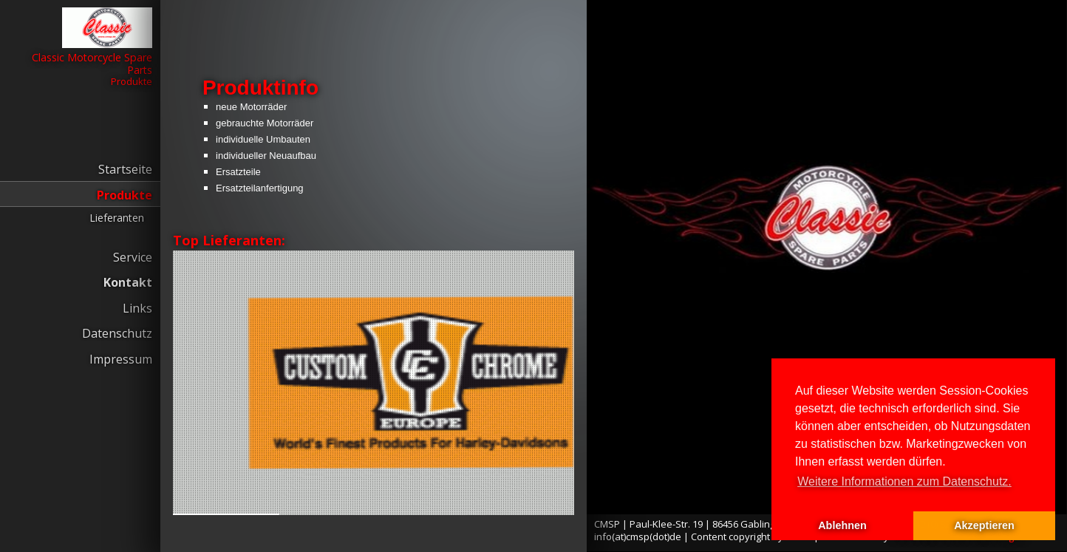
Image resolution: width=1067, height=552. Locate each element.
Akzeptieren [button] (984, 525)
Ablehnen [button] (842, 525)
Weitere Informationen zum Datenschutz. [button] (904, 481)
